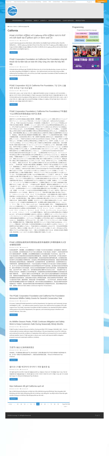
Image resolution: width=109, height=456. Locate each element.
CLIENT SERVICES (68, 20)
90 (58, 404)
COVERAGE (28, 20)
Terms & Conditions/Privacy (69, 1)
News (15, 26)
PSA (50, 1)
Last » (65, 406)
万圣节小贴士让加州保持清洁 (21, 347)
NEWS (36, 20)
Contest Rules (56, 1)
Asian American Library (19, 1)
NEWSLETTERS (80, 20)
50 (24, 404)
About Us (8, 1)
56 (31, 404)
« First (10, 404)
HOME (8, 20)
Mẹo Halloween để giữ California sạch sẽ (26, 386)
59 (41, 404)
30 (17, 404)
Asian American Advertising (34, 1)
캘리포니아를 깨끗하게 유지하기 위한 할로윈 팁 (29, 367)
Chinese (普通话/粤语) (81, 33)
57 (34, 404)
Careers (45, 1)
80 (54, 404)
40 (21, 404)
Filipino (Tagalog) (80, 40)
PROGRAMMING (17, 20)
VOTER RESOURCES (54, 20)
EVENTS (43, 20)
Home (10, 26)
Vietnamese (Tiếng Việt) (92, 40)
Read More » (14, 52)
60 (45, 404)
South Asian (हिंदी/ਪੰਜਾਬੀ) (81, 37)
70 (51, 404)
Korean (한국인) (94, 37)
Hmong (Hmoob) (94, 33)
